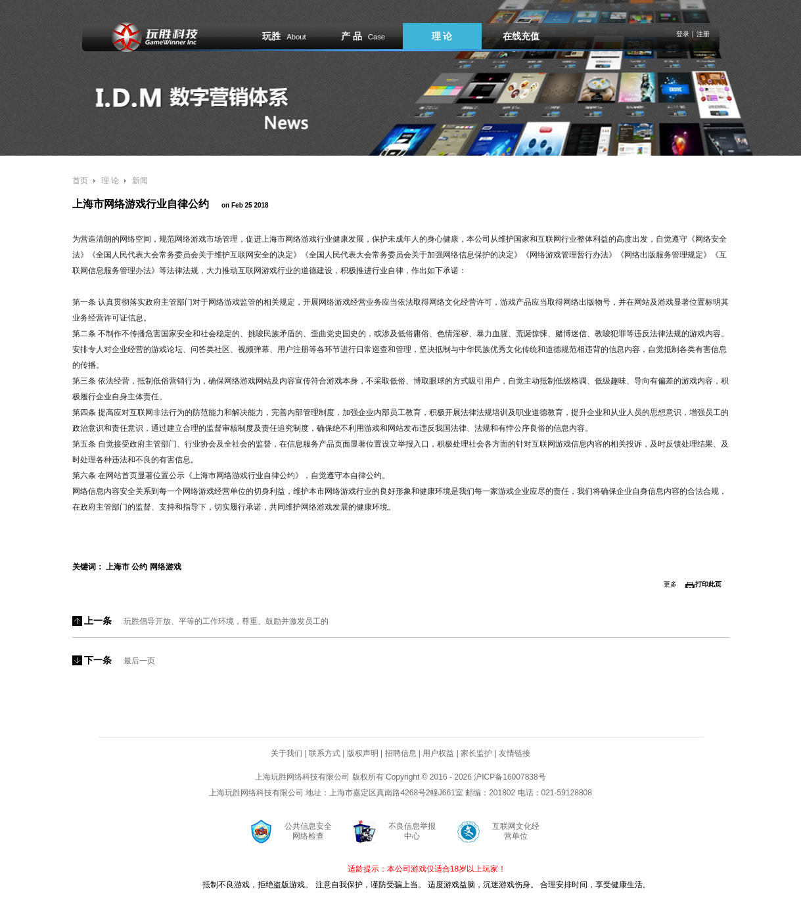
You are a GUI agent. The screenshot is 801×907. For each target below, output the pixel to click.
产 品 (363, 36)
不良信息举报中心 (412, 831)
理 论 (442, 36)
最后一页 (139, 660)
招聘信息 (401, 753)
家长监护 (476, 753)
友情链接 (514, 753)
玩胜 (284, 36)
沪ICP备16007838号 (509, 777)
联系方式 (324, 753)
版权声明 (362, 753)
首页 (80, 180)
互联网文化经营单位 (515, 831)
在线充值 (521, 36)
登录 (682, 33)
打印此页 (708, 584)
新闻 (140, 180)
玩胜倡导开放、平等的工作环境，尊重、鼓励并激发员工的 (226, 621)
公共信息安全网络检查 (308, 831)
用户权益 (438, 753)
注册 (703, 33)
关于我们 (286, 753)
